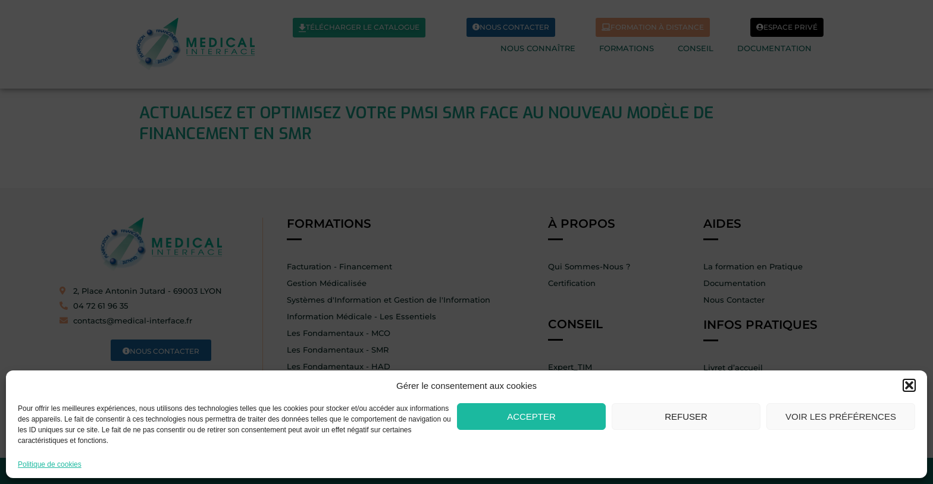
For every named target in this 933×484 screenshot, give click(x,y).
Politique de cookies (50, 465)
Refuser (686, 416)
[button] (909, 385)
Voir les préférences (840, 416)
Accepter (531, 416)
